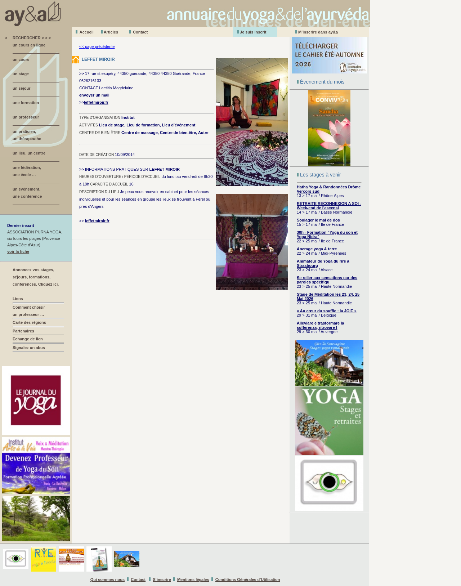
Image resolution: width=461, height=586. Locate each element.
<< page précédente (97, 46)
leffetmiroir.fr (96, 102)
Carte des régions (29, 322)
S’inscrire (162, 579)
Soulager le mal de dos (318, 220)
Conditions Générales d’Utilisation (247, 579)
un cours (21, 59)
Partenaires (23, 331)
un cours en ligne (29, 45)
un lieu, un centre (29, 153)
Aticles (111, 32)
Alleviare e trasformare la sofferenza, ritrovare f (320, 325)
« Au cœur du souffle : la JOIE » (327, 311)
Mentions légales (193, 579)
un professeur (26, 117)
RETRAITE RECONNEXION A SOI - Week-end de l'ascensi (329, 205)
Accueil (87, 32)
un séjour (22, 88)
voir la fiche (18, 251)
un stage (21, 74)
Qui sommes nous (107, 579)
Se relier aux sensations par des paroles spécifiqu (327, 280)
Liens (18, 298)
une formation (26, 102)
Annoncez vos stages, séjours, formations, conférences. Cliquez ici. (36, 277)
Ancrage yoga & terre (317, 249)
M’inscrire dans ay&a (318, 32)
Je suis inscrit (253, 32)
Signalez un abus (29, 347)
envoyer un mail (94, 95)
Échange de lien (28, 339)
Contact (140, 32)
